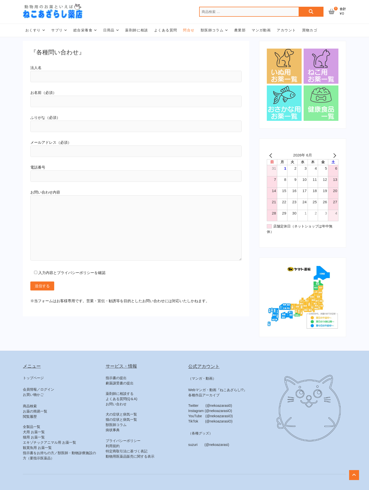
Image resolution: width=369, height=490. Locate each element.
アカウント (286, 30)
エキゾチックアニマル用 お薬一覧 (49, 442)
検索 (311, 12)
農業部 (240, 30)
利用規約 (113, 446)
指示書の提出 (116, 378)
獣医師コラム (212, 30)
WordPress (338, 483)
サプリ (57, 30)
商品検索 (30, 406)
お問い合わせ (116, 404)
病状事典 (113, 430)
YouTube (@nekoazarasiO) (210, 416)
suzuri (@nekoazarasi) (208, 445)
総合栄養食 (82, 30)
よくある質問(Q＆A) (122, 399)
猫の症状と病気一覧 (121, 419)
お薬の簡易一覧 (35, 411)
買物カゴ (310, 30)
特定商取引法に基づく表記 (126, 451)
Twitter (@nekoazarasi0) (210, 406)
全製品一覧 (31, 427)
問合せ (188, 30)
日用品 (109, 30)
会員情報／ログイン (38, 389)
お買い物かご (33, 395)
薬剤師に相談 (136, 30)
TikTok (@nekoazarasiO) (210, 421)
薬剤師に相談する (120, 394)
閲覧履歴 (30, 417)
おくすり (33, 30)
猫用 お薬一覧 (34, 437)
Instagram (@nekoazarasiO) (210, 411)
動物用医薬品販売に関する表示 (130, 456)
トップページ (33, 378)
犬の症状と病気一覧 (121, 414)
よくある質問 (165, 30)
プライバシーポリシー (123, 441)
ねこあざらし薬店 (259, 483)
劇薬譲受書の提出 (120, 383)
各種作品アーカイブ (204, 395)
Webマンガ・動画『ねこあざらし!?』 (217, 390)
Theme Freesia (305, 483)
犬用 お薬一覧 (34, 432)
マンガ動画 (261, 30)
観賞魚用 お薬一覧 (37, 448)
